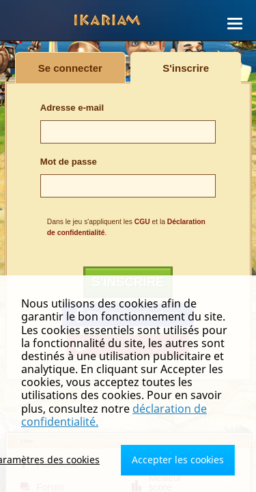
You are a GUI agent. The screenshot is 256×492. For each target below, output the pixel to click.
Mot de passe (68, 161)
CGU (142, 222)
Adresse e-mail (72, 107)
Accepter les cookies (178, 459)
